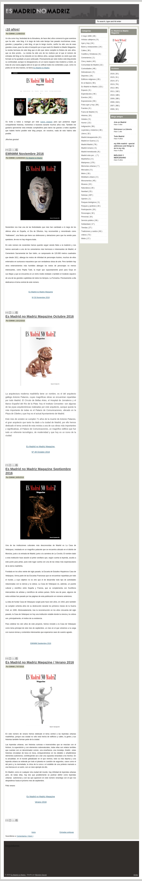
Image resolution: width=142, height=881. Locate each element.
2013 (112, 84)
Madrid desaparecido (89, 137)
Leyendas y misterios (89, 130)
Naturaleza (85, 188)
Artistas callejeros (88, 40)
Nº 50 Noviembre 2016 (41, 297)
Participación (86, 209)
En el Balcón (86, 83)
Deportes (85, 76)
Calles (84, 50)
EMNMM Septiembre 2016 (40, 643)
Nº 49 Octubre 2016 (41, 452)
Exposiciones (86, 101)
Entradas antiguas (67, 832)
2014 (112, 81)
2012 (112, 88)
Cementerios (86, 58)
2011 (112, 91)
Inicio (34, 832)
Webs (83, 238)
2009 (112, 99)
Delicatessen (86, 72)
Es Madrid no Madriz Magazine (41, 292)
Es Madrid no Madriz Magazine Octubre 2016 (39, 316)
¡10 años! (12, 29)
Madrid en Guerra (88, 141)
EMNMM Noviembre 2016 (24, 154)
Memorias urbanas (88, 166)
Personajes (86, 213)
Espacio (84, 90)
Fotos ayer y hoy (88, 105)
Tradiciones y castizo (89, 231)
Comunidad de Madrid (90, 65)
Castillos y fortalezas (89, 54)
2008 (112, 102)
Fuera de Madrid (88, 112)
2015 (112, 77)
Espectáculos (86, 94)
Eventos (84, 97)
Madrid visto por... (88, 155)
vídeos (84, 235)
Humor (84, 123)
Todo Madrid (119, 136)
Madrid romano (87, 148)
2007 (112, 106)
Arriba (136, 875)
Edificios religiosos (88, 79)
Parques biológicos (89, 202)
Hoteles (84, 119)
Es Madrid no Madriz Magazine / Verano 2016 (39, 662)
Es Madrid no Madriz (41, 68)
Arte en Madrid (120, 122)
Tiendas (84, 228)
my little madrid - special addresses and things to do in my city (124, 146)
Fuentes (84, 108)
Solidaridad (86, 224)
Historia (84, 115)
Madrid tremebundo (89, 152)
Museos (84, 184)
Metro (83, 173)
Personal (85, 217)
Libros (84, 134)
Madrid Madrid (87, 144)
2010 (112, 95)
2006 (112, 109)
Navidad (84, 191)
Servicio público (87, 220)
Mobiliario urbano (88, 177)
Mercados (85, 170)
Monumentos (86, 181)
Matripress (85, 163)
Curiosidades (86, 69)
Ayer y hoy (85, 43)
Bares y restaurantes (89, 47)
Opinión (84, 199)
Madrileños (85, 159)
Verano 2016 (40, 802)
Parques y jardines (88, 206)
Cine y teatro (86, 61)
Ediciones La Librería (123, 129)
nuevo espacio (46, 122)
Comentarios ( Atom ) (25, 836)
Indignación (86, 126)
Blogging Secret (41, 875)
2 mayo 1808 (86, 36)
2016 (112, 74)
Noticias (84, 195)
